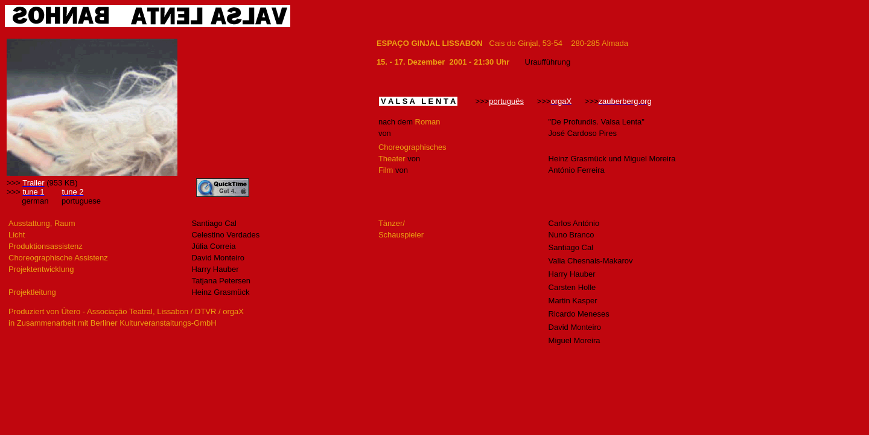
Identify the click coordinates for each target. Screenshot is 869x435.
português (506, 101)
